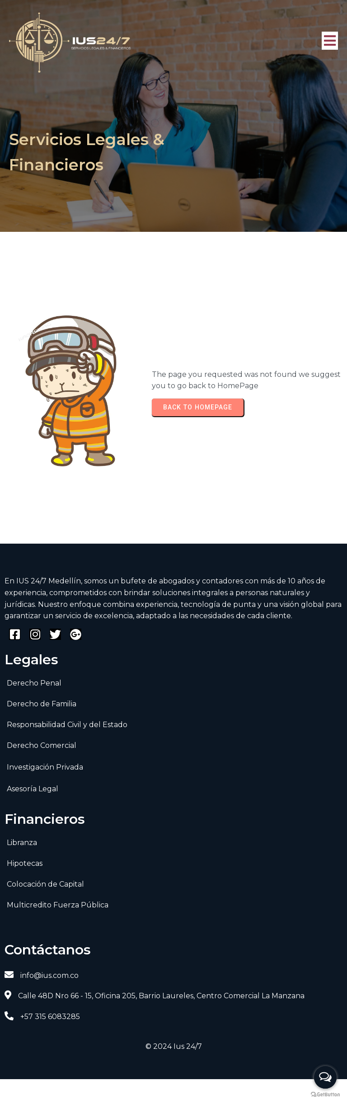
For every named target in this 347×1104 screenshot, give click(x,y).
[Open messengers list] (325, 1077)
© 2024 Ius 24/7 (173, 1046)
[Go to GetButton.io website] (325, 1095)
